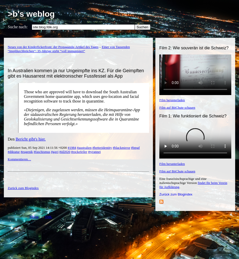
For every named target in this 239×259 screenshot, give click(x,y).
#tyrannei (94, 152)
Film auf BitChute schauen (177, 107)
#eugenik (27, 152)
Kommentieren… (19, 159)
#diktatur (14, 152)
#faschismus (42, 152)
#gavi (55, 152)
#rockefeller (79, 152)
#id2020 (64, 152)
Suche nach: (18, 27)
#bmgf (135, 148)
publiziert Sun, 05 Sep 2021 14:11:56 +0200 (38, 148)
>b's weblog (31, 13)
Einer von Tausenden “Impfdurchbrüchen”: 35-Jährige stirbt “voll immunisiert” (69, 49)
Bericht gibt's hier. (31, 139)
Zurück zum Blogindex (175, 194)
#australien (84, 148)
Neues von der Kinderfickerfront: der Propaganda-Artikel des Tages (53, 47)
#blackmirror (121, 148)
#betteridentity (102, 148)
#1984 (72, 148)
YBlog (34, 217)
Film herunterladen (172, 100)
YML (48, 217)
